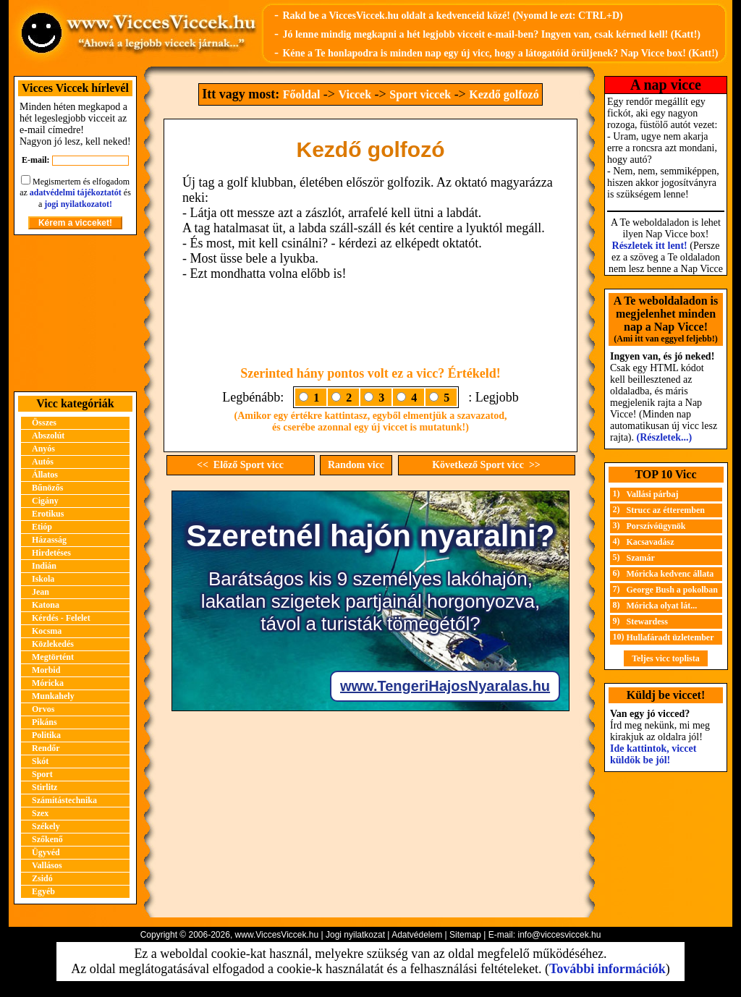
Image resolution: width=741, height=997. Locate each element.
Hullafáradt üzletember (670, 637)
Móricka (48, 683)
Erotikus (48, 514)
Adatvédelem (416, 935)
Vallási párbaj (653, 494)
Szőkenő (47, 839)
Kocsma (47, 631)
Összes (44, 422)
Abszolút (48, 435)
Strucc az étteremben (666, 510)
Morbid (46, 670)
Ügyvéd (46, 852)
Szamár (641, 558)
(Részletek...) (665, 437)
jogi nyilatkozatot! (78, 204)
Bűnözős (47, 488)
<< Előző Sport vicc (240, 464)
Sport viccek (420, 94)
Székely (46, 826)
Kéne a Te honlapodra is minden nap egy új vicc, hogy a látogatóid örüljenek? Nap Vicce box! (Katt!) (500, 53)
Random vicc (356, 464)
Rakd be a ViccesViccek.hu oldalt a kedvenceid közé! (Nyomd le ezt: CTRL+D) (452, 15)
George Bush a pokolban (672, 590)
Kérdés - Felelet (61, 618)
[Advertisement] (75, 313)
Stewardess (647, 621)
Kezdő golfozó (503, 94)
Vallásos (47, 865)
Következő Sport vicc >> (486, 464)
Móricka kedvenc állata (670, 574)
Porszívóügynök (656, 526)
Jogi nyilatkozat (355, 935)
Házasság (49, 540)
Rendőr (46, 748)
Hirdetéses (51, 553)
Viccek (354, 94)
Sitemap (465, 935)
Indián (44, 566)
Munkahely (53, 696)
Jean (40, 592)
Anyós (43, 449)
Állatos (45, 475)
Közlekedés (53, 644)
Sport (42, 774)
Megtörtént (53, 657)
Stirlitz (44, 787)
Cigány (45, 501)
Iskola (43, 579)
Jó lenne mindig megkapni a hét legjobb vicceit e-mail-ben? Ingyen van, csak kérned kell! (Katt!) (491, 34)
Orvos (43, 709)
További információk (607, 969)
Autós (43, 462)
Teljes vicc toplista (666, 658)
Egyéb (43, 891)
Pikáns (44, 722)
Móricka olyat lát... (662, 606)
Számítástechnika (64, 800)
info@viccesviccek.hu (559, 935)
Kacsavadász (650, 542)
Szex (40, 813)
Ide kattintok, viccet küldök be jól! (653, 754)
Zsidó (42, 878)
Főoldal (302, 94)
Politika (46, 735)
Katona (45, 605)
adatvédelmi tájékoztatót (76, 192)
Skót (40, 761)
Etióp (42, 527)
